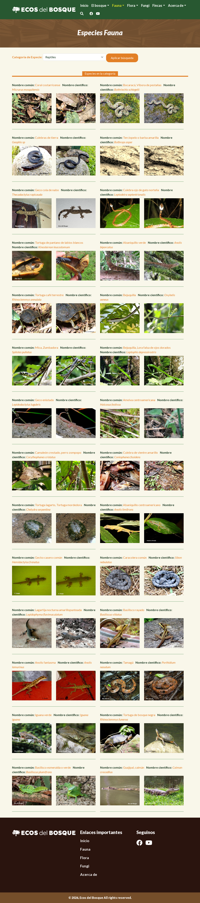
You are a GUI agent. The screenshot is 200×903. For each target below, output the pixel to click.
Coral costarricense (47, 85)
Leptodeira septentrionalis (129, 194)
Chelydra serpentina (38, 509)
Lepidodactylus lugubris (26, 404)
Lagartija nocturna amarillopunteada (58, 610)
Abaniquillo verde (134, 242)
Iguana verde (43, 715)
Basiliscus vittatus (111, 614)
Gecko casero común (48, 557)
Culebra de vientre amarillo (140, 452)
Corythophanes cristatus (41, 457)
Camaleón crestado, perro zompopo (58, 452)
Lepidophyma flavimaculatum (44, 614)
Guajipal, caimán (133, 767)
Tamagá (128, 662)
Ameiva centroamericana (139, 400)
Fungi (145, 5)
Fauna (117, 5)
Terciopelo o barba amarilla (141, 137)
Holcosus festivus (110, 404)
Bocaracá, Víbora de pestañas (142, 85)
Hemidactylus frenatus (25, 562)
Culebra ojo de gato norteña (141, 190)
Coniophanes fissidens (127, 457)
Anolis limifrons (123, 509)
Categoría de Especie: (27, 57)
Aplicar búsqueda (122, 58)
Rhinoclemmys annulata (26, 299)
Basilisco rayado (133, 610)
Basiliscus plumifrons (39, 772)
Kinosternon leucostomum (54, 247)
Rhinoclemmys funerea (114, 719)
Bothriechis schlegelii (126, 89)
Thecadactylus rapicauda (27, 194)
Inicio (84, 5)
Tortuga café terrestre (49, 295)
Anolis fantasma (45, 662)
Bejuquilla (129, 295)
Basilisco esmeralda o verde (53, 767)
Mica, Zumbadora (46, 347)
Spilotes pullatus (22, 352)
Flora (131, 5)
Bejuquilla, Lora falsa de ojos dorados (147, 347)
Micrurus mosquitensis (25, 89)
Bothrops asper (123, 142)
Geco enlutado (44, 400)
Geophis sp (18, 142)
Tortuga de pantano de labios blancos (59, 242)
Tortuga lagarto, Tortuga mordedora (58, 505)
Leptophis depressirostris (141, 352)
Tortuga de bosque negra (139, 715)
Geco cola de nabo (47, 190)
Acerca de (88, 874)
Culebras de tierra (46, 137)
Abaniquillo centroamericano (141, 505)
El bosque (98, 5)
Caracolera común (135, 557)
